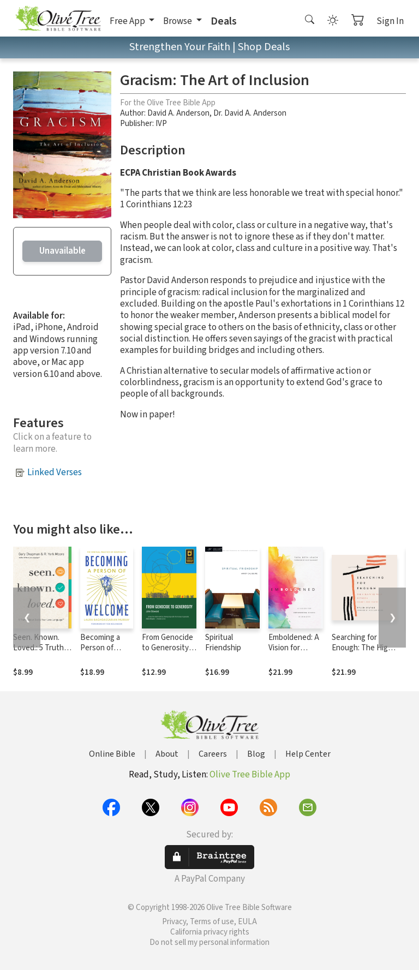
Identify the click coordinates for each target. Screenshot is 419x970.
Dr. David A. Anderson (249, 113)
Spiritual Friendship (223, 643)
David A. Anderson (178, 113)
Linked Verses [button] (54, 472)
